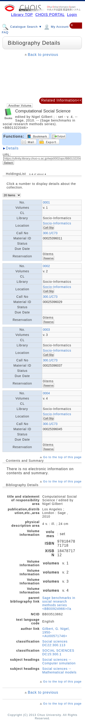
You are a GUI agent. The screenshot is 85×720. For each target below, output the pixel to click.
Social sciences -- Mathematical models (59, 670)
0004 (46, 393)
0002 (46, 266)
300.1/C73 (50, 233)
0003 (46, 329)
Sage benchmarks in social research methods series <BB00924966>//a (58, 603)
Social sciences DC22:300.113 (55, 643)
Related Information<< (61, 100)
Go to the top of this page (62, 457)
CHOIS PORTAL (50, 15)
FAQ (5, 32)
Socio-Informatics (57, 223)
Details (12, 148)
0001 (46, 202)
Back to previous (43, 55)
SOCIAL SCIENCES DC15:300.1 (58, 652)
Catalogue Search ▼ (22, 27)
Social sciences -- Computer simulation (59, 661)
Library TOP (22, 15)
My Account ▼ (58, 27)
